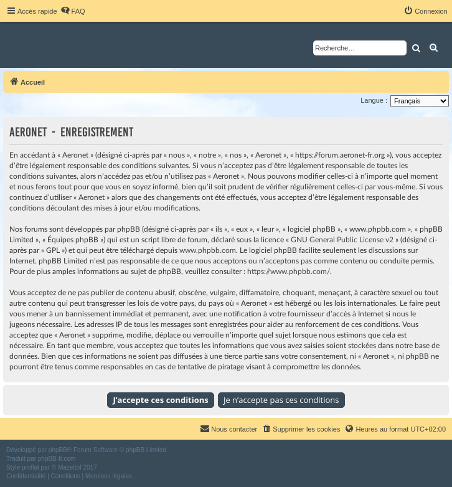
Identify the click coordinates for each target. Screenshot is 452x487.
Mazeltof (70, 467)
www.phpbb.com (207, 250)
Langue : (373, 100)
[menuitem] (72, 11)
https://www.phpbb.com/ (288, 271)
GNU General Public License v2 (342, 240)
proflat (30, 467)
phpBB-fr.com (57, 458)
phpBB (58, 450)
